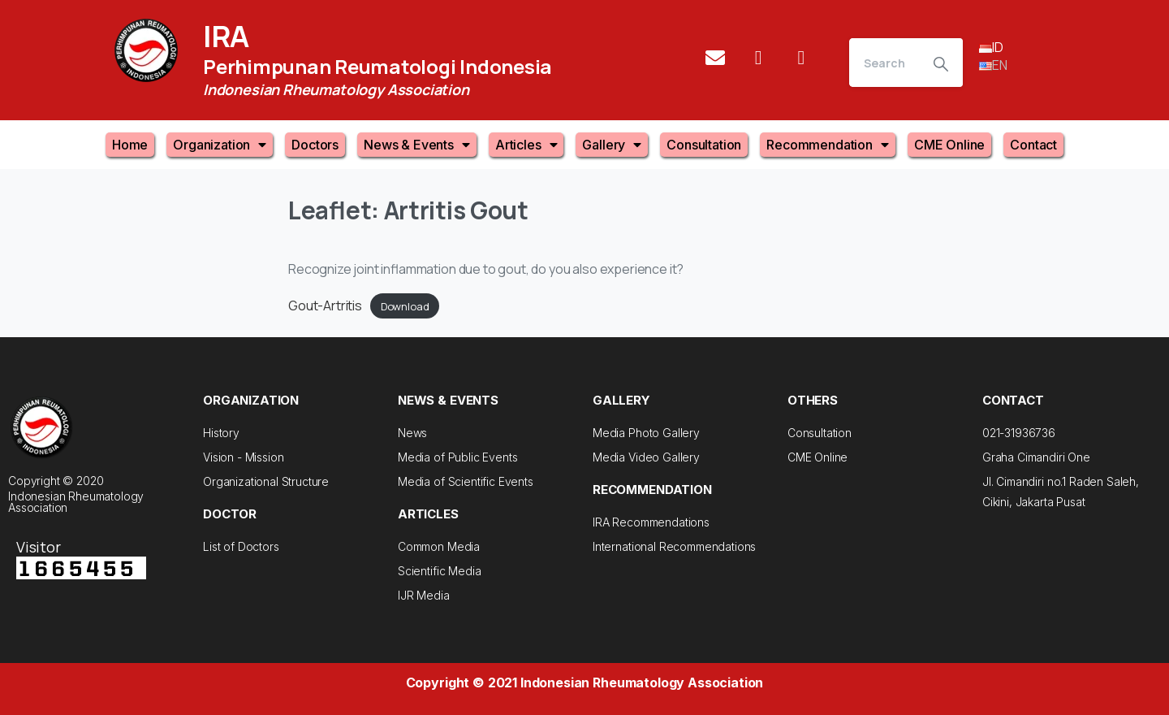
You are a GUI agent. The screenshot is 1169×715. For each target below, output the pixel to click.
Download (405, 306)
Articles (526, 144)
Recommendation (827, 144)
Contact (1033, 144)
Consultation (703, 144)
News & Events (417, 144)
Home (130, 144)
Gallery (611, 144)
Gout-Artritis (325, 305)
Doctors (315, 144)
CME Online (949, 144)
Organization (219, 144)
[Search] (884, 62)
